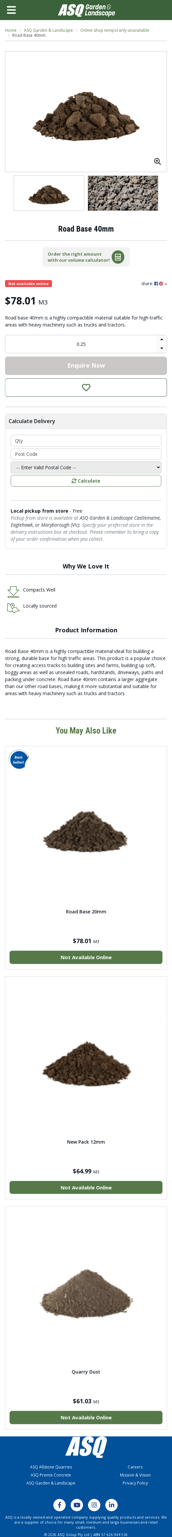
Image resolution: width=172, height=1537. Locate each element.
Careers (135, 1467)
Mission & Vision (135, 1475)
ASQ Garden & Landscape (50, 1483)
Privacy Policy (135, 1483)
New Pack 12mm (86, 1142)
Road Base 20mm (86, 911)
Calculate (86, 481)
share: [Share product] (152, 283)
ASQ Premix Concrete (51, 1475)
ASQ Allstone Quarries (51, 1467)
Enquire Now (86, 365)
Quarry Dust (86, 1372)
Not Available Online (86, 957)
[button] (86, 387)
